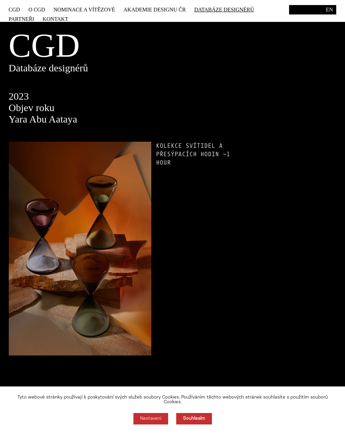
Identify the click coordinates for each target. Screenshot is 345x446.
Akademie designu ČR (155, 9)
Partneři (21, 19)
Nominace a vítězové (84, 9)
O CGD (36, 9)
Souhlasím (194, 418)
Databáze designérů (224, 9)
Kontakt (55, 19)
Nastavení (150, 418)
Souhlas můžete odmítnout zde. (172, 435)
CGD (14, 9)
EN (329, 9)
